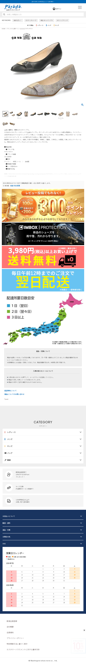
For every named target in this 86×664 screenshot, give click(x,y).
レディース (39, 25)
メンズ (48, 25)
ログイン (58, 9)
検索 (4, 14)
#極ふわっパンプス (47, 20)
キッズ (56, 25)
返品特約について (10, 391)
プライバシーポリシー (15, 638)
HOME (3, 28)
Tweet (6, 399)
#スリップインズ (62, 20)
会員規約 (10, 632)
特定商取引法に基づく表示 (17, 644)
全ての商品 (30, 25)
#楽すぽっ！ (18, 20)
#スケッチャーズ (31, 20)
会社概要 (10, 626)
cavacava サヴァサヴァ (26, 28)
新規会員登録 (12, 621)
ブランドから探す (11, 28)
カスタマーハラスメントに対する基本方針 (23, 649)
